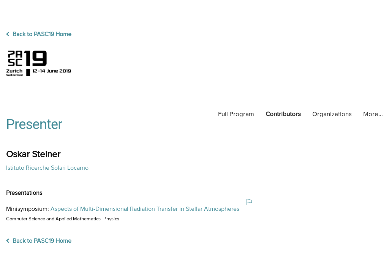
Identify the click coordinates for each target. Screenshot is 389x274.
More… (373, 114)
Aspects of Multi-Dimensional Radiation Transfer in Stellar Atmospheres (145, 209)
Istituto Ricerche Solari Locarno (47, 168)
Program (236, 114)
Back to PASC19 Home (38, 35)
